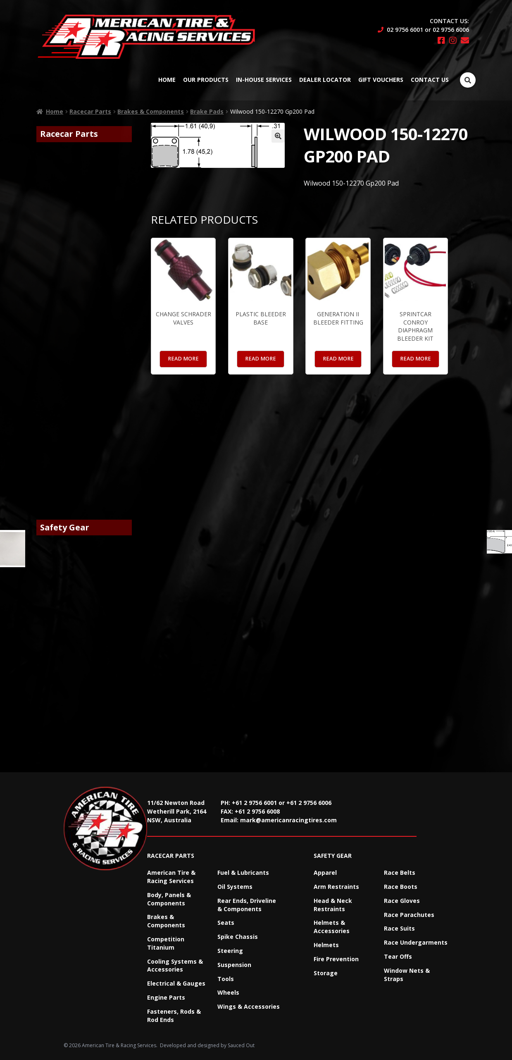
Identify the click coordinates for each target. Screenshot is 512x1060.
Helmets (326, 945)
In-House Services (264, 80)
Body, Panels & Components (169, 899)
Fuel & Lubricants (243, 872)
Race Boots (400, 886)
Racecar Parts (90, 111)
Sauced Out (241, 1045)
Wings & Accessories (248, 1006)
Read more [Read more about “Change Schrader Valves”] (183, 358)
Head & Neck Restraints (333, 905)
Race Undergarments (416, 942)
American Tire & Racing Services (171, 877)
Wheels (228, 992)
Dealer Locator (325, 80)
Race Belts (399, 872)
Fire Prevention (336, 959)
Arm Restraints (336, 886)
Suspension (234, 965)
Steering (230, 951)
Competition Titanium (165, 943)
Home (167, 80)
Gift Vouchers (380, 80)
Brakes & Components (150, 111)
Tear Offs (398, 956)
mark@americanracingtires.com (288, 820)
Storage (326, 973)
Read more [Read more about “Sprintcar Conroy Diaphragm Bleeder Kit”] (415, 358)
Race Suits (399, 928)
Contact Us (430, 80)
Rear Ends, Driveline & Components (246, 905)
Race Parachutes (409, 915)
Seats (225, 922)
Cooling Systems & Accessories (175, 965)
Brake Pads (207, 111)
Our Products (206, 80)
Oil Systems (234, 886)
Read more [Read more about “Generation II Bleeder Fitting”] (338, 358)
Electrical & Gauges (176, 983)
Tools (225, 979)
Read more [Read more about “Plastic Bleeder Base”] (260, 358)
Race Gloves (402, 901)
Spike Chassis (237, 937)
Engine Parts (166, 997)
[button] (278, 136)
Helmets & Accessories (332, 927)
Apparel (325, 872)
